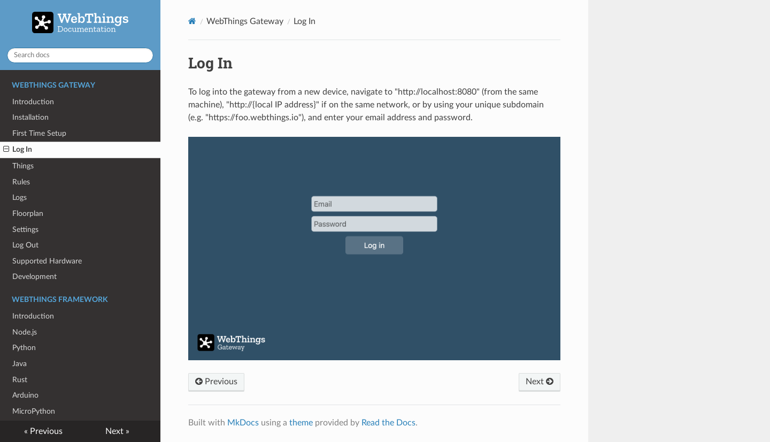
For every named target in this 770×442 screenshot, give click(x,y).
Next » (117, 431)
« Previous (43, 431)
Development (34, 277)
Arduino (25, 395)
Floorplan (27, 214)
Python (24, 348)
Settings (25, 230)
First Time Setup (39, 133)
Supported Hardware (47, 261)
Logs (19, 197)
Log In (17, 149)
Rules (21, 182)
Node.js (24, 332)
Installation (30, 117)
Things (23, 166)
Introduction (33, 102)
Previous (216, 381)
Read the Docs (388, 422)
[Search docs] (80, 55)
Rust (19, 380)
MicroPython (33, 411)
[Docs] (192, 21)
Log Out (25, 245)
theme (301, 422)
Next (539, 381)
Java (19, 364)
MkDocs (243, 422)
